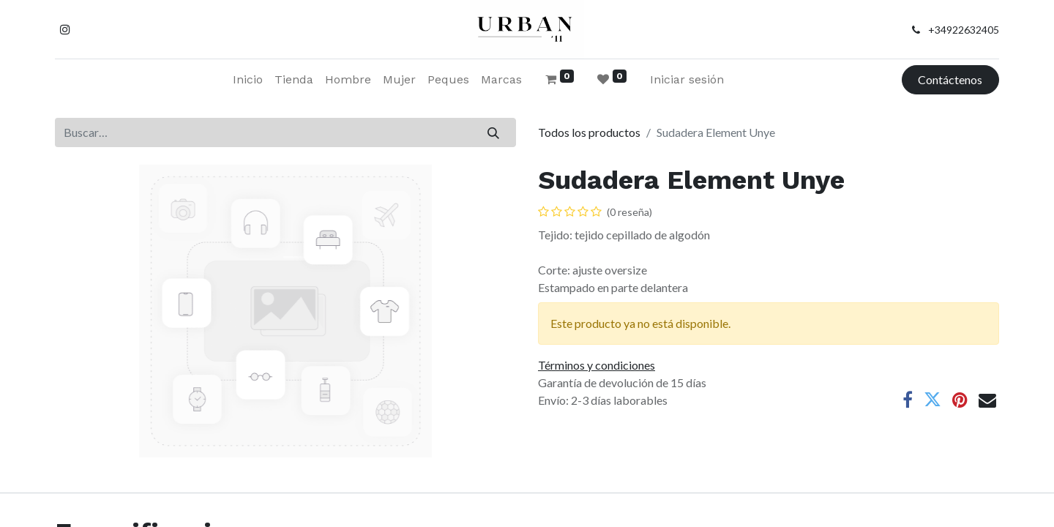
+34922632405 (963, 29)
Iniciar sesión (687, 79)
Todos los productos (589, 132)
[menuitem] (248, 79)
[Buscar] (493, 132)
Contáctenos (950, 79)
